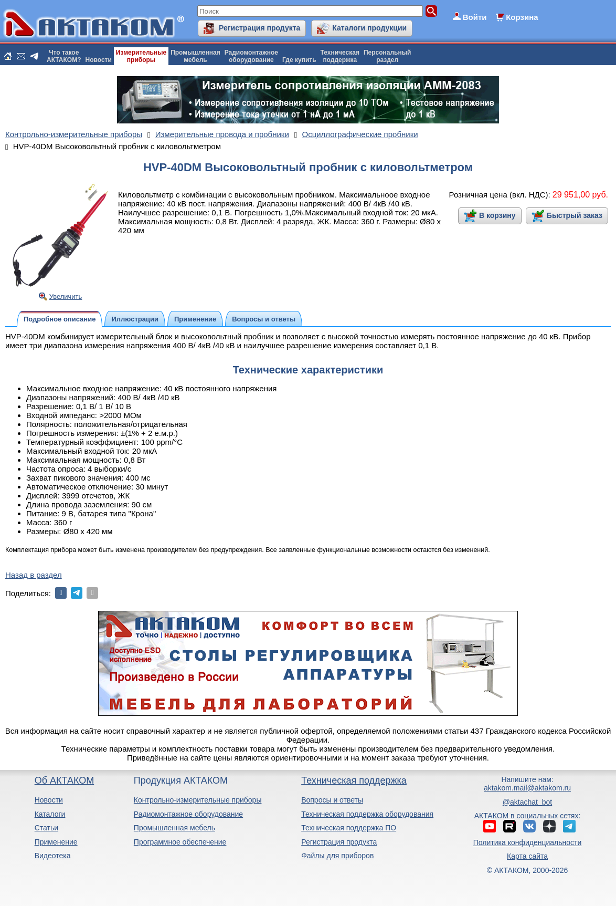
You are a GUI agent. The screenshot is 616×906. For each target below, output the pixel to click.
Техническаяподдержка (340, 56)
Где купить (299, 60)
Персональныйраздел (387, 56)
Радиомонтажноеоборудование (251, 56)
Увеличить (65, 296)
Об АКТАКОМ (64, 780)
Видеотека (53, 855)
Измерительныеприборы (141, 56)
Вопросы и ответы (332, 800)
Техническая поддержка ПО (348, 828)
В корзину (497, 215)
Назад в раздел (33, 574)
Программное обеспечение (180, 842)
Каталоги (50, 814)
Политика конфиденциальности (527, 842)
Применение (56, 842)
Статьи (46, 828)
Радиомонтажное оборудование (188, 814)
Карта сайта (527, 856)
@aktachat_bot (527, 802)
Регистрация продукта (259, 28)
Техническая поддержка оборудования (367, 814)
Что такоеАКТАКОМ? (64, 56)
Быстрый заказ (574, 215)
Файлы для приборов (337, 855)
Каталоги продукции (369, 28)
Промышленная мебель (174, 828)
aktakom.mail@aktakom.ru (527, 788)
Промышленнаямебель (195, 56)
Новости (99, 60)
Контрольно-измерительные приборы (198, 800)
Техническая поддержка (354, 780)
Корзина (522, 17)
